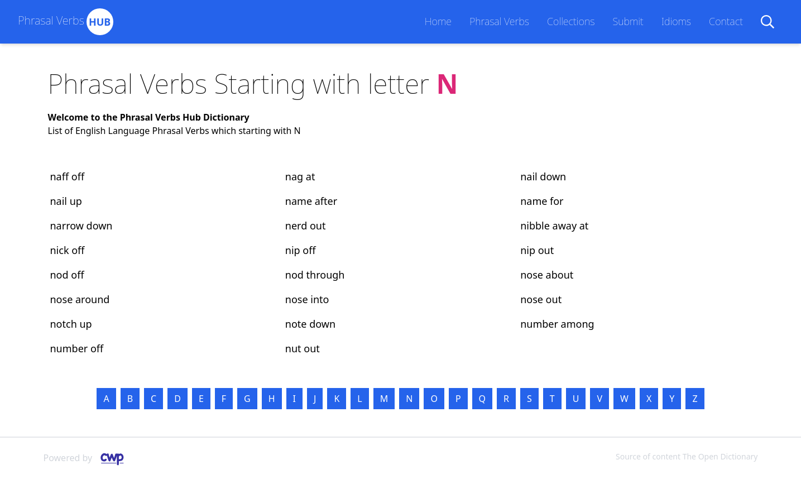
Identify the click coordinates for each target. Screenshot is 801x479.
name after (311, 201)
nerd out (305, 225)
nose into (307, 299)
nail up (66, 201)
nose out (541, 299)
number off (77, 348)
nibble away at (554, 225)
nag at (300, 176)
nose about (546, 274)
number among (557, 323)
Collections (570, 21)
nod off (67, 274)
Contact (726, 21)
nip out (537, 250)
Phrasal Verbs (499, 21)
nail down (543, 176)
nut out (302, 348)
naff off (67, 176)
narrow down (81, 225)
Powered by (88, 458)
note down (310, 323)
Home (438, 21)
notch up (71, 323)
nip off (300, 250)
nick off (67, 250)
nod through (315, 274)
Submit (627, 21)
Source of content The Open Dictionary (686, 456)
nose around (80, 299)
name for (541, 201)
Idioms (676, 21)
